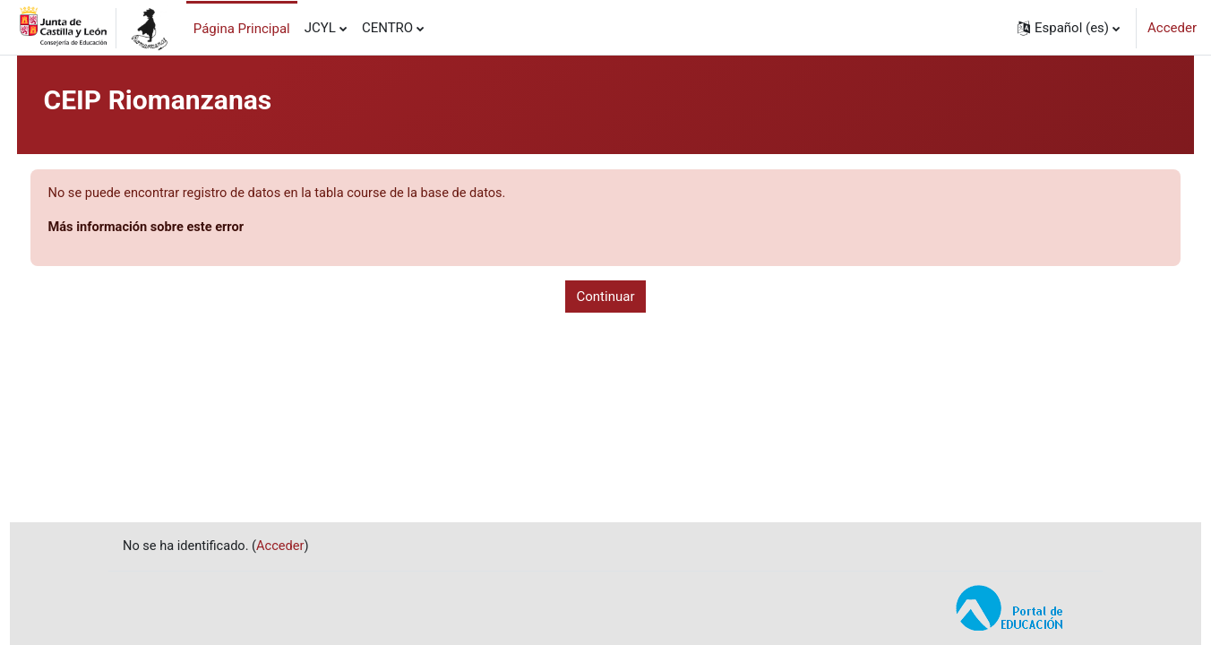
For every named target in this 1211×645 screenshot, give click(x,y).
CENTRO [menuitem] (387, 28)
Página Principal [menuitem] (241, 29)
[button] (1068, 28)
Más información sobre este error (182, 228)
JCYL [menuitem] (320, 28)
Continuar (606, 297)
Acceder (1172, 28)
